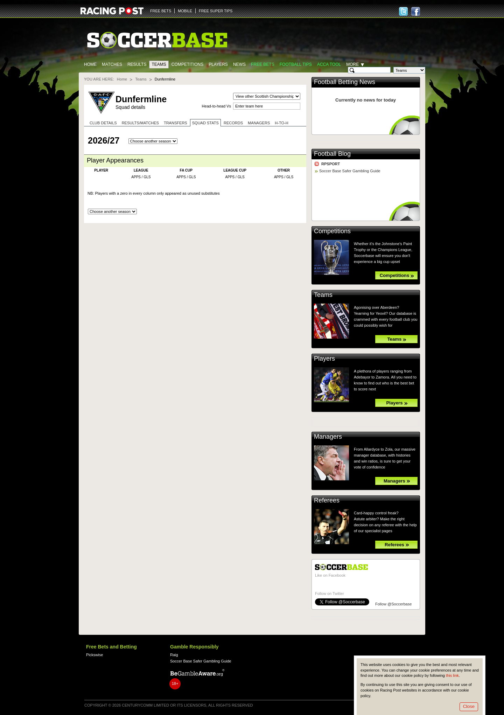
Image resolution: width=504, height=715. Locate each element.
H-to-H (281, 123)
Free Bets (262, 64)
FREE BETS (160, 11)
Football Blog (332, 153)
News (239, 64)
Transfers (175, 123)
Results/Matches (140, 123)
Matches (112, 64)
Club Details (103, 123)
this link (452, 675)
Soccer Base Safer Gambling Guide (349, 171)
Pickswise (94, 655)
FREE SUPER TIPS (215, 11)
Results (137, 64)
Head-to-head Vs (216, 106)
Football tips (296, 64)
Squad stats (205, 123)
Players (218, 64)
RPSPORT (330, 164)
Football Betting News (344, 81)
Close (469, 706)
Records (233, 123)
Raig (174, 655)
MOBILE (185, 11)
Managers (259, 123)
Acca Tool (329, 64)
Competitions (187, 64)
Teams (159, 64)
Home (90, 64)
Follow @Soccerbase (393, 604)
